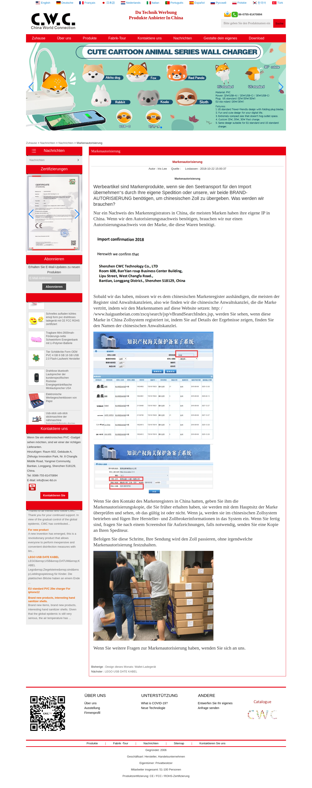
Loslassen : (192, 168)
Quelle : (176, 168)
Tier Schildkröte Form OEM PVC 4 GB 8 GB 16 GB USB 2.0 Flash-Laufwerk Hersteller (63, 357)
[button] (151, 127)
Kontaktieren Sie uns (212, 743)
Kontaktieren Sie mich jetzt (54, 496)
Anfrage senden (208, 708)
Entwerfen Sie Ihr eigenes (215, 703)
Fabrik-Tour (117, 38)
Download (256, 38)
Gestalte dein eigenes (220, 38)
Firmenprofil (92, 712)
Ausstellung (92, 708)
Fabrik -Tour (120, 743)
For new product (38, 531)
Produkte (90, 38)
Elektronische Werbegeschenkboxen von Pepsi (61, 399)
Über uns (64, 38)
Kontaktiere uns (150, 38)
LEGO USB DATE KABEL (43, 558)
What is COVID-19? (154, 703)
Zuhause (38, 38)
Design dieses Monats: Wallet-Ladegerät (130, 666)
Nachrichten (182, 38)
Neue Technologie (153, 708)
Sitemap (179, 743)
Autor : (153, 168)
